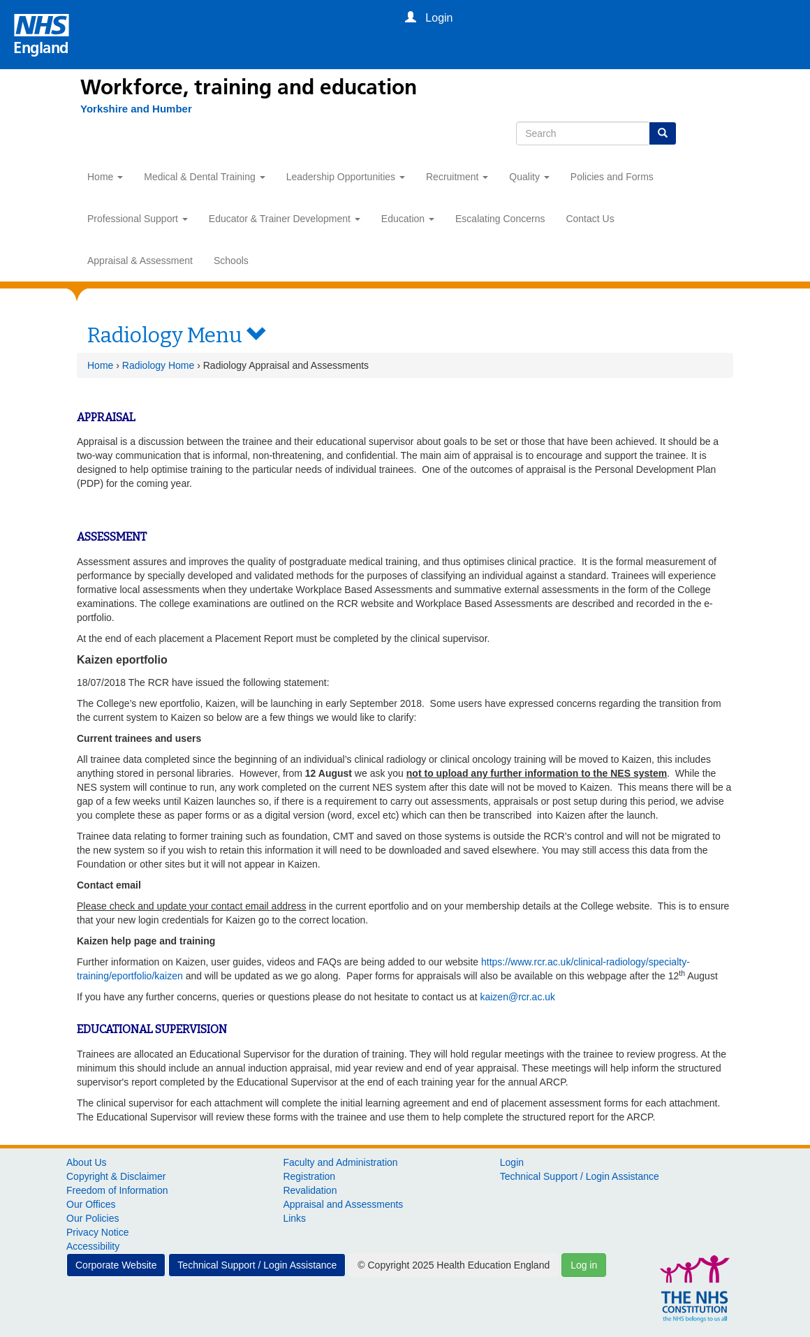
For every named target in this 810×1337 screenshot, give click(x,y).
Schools (231, 260)
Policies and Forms (612, 176)
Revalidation (310, 1190)
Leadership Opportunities (345, 176)
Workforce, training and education (248, 87)
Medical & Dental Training (204, 176)
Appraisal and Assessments (343, 1204)
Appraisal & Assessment (140, 260)
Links (294, 1218)
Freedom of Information (117, 1190)
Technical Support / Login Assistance (579, 1176)
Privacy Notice (97, 1232)
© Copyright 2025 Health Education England (454, 1265)
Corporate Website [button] (115, 1265)
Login (512, 1162)
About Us (86, 1162)
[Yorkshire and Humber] (129, 109)
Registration (309, 1176)
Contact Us (590, 218)
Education (407, 218)
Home (105, 176)
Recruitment (457, 176)
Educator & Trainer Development (284, 218)
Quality (529, 176)
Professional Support (137, 218)
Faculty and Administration (340, 1162)
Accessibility (92, 1246)
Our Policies (92, 1218)
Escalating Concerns (500, 218)
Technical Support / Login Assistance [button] (257, 1265)
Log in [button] (583, 1265)
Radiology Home (158, 365)
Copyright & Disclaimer (115, 1176)
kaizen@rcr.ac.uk (517, 996)
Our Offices (91, 1204)
